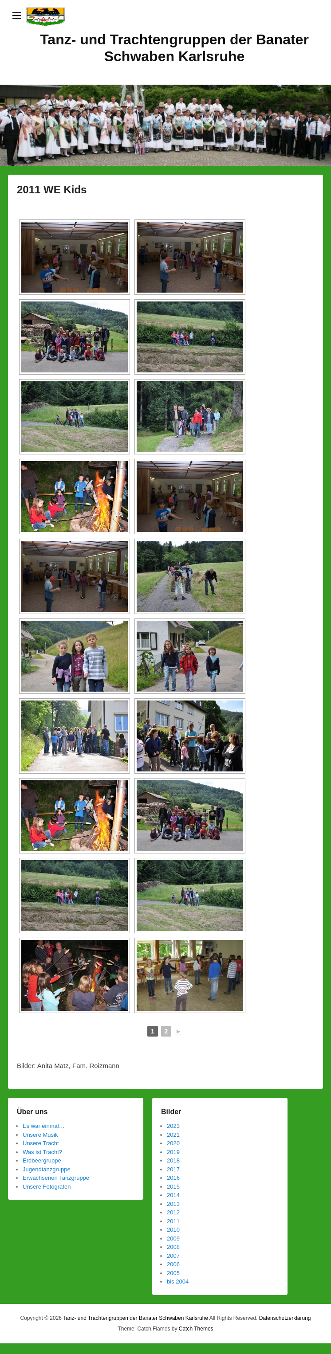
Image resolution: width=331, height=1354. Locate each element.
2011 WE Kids (52, 190)
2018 (173, 1160)
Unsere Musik (40, 1134)
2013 (173, 1204)
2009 (173, 1238)
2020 (173, 1143)
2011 (173, 1221)
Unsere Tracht (41, 1143)
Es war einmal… (44, 1126)
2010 (173, 1229)
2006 (173, 1264)
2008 (173, 1247)
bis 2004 (178, 1281)
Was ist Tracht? (42, 1152)
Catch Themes (196, 1329)
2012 (173, 1212)
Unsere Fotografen (47, 1186)
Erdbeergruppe (42, 1160)
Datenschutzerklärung (285, 1318)
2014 (173, 1195)
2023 (173, 1126)
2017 (173, 1169)
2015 (173, 1186)
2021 (173, 1134)
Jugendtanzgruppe (47, 1169)
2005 (173, 1273)
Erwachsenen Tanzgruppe (56, 1177)
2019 (173, 1152)
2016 (173, 1177)
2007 (173, 1255)
